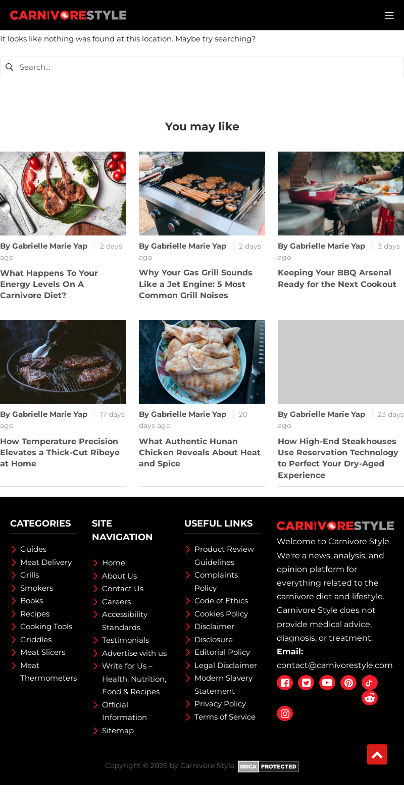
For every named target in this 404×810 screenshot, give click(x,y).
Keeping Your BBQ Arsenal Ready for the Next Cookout (337, 278)
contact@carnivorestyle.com (335, 665)
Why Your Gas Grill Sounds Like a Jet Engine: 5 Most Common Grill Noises (195, 284)
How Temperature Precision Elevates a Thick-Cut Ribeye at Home (60, 453)
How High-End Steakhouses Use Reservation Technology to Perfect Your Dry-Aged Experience (338, 458)
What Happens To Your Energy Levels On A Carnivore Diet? (49, 284)
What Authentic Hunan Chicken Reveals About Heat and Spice (200, 453)
